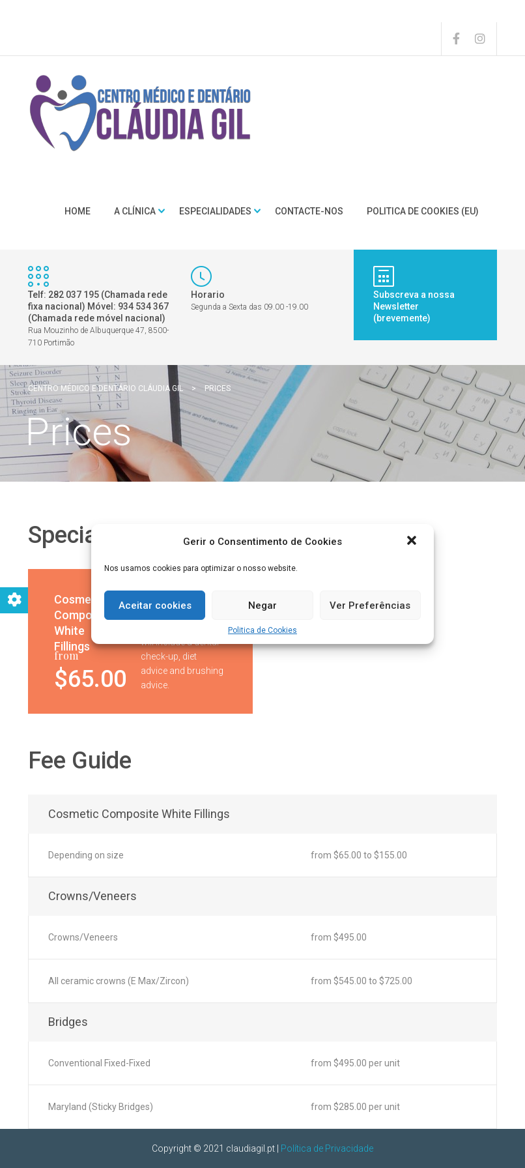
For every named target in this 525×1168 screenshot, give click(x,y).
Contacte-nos (309, 211)
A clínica (135, 211)
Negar (262, 605)
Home (77, 211)
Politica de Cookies (262, 630)
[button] (413, 541)
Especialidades (215, 211)
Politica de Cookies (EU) (423, 211)
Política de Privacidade (327, 1148)
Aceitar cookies (155, 605)
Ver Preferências (370, 605)
